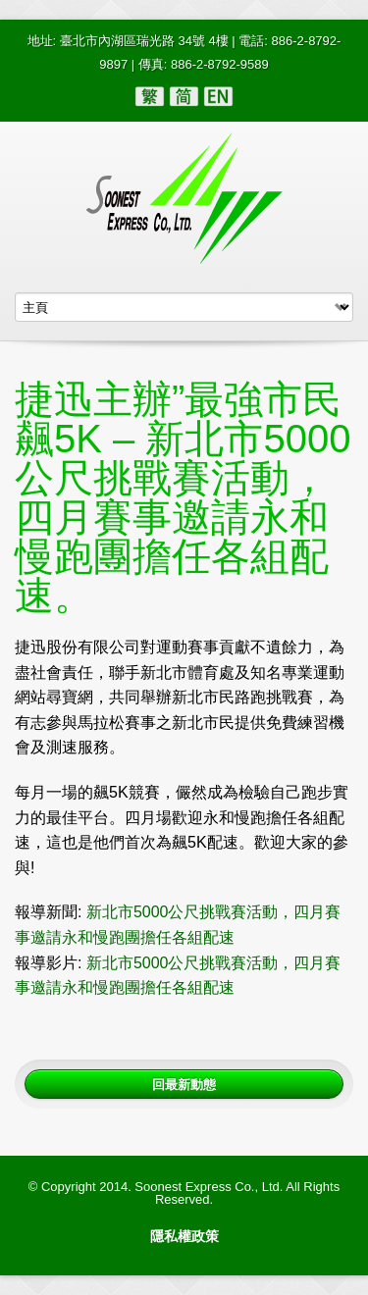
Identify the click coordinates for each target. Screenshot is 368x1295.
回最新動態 (184, 1084)
